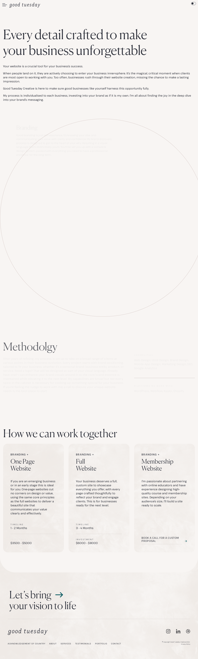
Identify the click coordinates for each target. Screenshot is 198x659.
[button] (4, 5)
